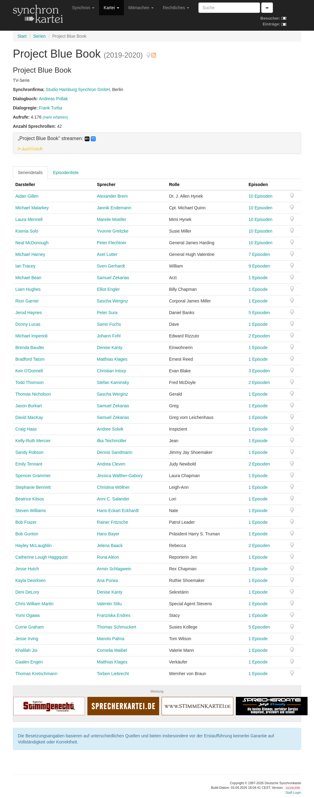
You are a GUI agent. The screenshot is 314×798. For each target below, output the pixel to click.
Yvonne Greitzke (112, 231)
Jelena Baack (110, 545)
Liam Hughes (28, 289)
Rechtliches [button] (176, 7)
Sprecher (106, 184)
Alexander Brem (112, 196)
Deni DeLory (27, 592)
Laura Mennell (29, 219)
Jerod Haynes (28, 312)
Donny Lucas (27, 324)
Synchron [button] (83, 7)
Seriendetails (30, 172)
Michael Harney (30, 254)
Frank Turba (50, 107)
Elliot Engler (108, 289)
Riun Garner (27, 300)
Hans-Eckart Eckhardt (118, 510)
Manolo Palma (110, 638)
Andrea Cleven (111, 464)
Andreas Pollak (53, 98)
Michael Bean (28, 277)
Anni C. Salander (113, 498)
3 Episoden (259, 370)
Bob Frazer (25, 522)
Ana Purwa (107, 580)
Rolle (174, 184)
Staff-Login (293, 792)
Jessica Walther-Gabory (120, 475)
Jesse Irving (26, 638)
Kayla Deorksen (30, 580)
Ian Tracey (25, 266)
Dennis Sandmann (114, 452)
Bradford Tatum (29, 359)
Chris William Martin (34, 603)
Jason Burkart (28, 405)
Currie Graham (29, 627)
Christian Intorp (111, 370)
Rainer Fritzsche (112, 522)
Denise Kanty (109, 347)
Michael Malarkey (32, 207)
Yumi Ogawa (27, 615)
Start (22, 36)
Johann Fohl (109, 335)
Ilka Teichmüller (111, 440)
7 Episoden (259, 254)
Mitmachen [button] (141, 7)
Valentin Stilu (109, 603)
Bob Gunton (26, 533)
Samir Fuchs (109, 324)
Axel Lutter (107, 254)
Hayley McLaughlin (33, 545)
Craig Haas (26, 429)
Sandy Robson (29, 452)
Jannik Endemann (114, 207)
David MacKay (29, 417)
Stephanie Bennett (33, 487)
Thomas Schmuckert (116, 627)
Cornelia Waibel (112, 650)
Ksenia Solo (26, 231)
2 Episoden (259, 335)
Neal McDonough (31, 242)
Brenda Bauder (29, 347)
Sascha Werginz (112, 300)
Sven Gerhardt (111, 266)
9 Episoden (259, 266)
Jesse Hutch (27, 568)
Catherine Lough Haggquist (41, 557)
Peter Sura (107, 312)
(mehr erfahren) (55, 117)
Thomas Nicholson (33, 394)
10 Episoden (260, 196)
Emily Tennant (28, 464)
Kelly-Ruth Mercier (33, 440)
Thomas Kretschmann (36, 673)
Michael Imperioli (31, 335)
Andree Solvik (110, 429)
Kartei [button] (111, 7)
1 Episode (257, 277)
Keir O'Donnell (29, 370)
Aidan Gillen (27, 196)
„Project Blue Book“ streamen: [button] (57, 138)
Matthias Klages (112, 359)
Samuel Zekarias (113, 277)
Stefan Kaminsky (113, 382)
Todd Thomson (29, 382)
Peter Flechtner (111, 242)
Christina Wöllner (113, 487)
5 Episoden (259, 312)
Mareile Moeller (111, 219)
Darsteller (25, 184)
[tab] (157, 143)
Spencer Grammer (33, 475)
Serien (39, 36)
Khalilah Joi (26, 650)
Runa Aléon (108, 557)
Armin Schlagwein (114, 568)
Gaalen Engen (29, 661)
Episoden (258, 184)
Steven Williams (30, 510)
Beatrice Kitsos (29, 498)
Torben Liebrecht (113, 673)
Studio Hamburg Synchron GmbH (78, 89)
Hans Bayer (108, 533)
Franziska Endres (113, 615)
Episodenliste (65, 172)
